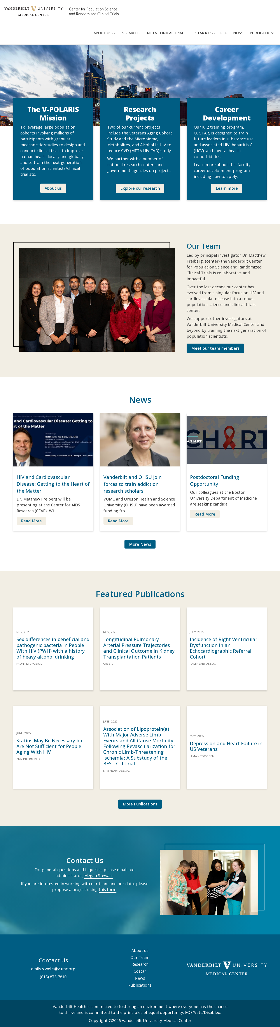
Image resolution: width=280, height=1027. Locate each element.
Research (129, 33)
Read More (31, 520)
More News (140, 544)
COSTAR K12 (201, 33)
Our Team (139, 957)
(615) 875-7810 (53, 976)
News (238, 33)
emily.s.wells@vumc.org (53, 968)
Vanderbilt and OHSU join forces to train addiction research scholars (132, 484)
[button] (53, 188)
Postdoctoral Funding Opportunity (214, 480)
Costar (140, 971)
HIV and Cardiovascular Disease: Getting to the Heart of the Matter (53, 484)
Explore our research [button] (140, 188)
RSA (223, 33)
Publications (262, 33)
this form (107, 889)
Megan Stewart (98, 875)
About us (102, 33)
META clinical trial (165, 33)
